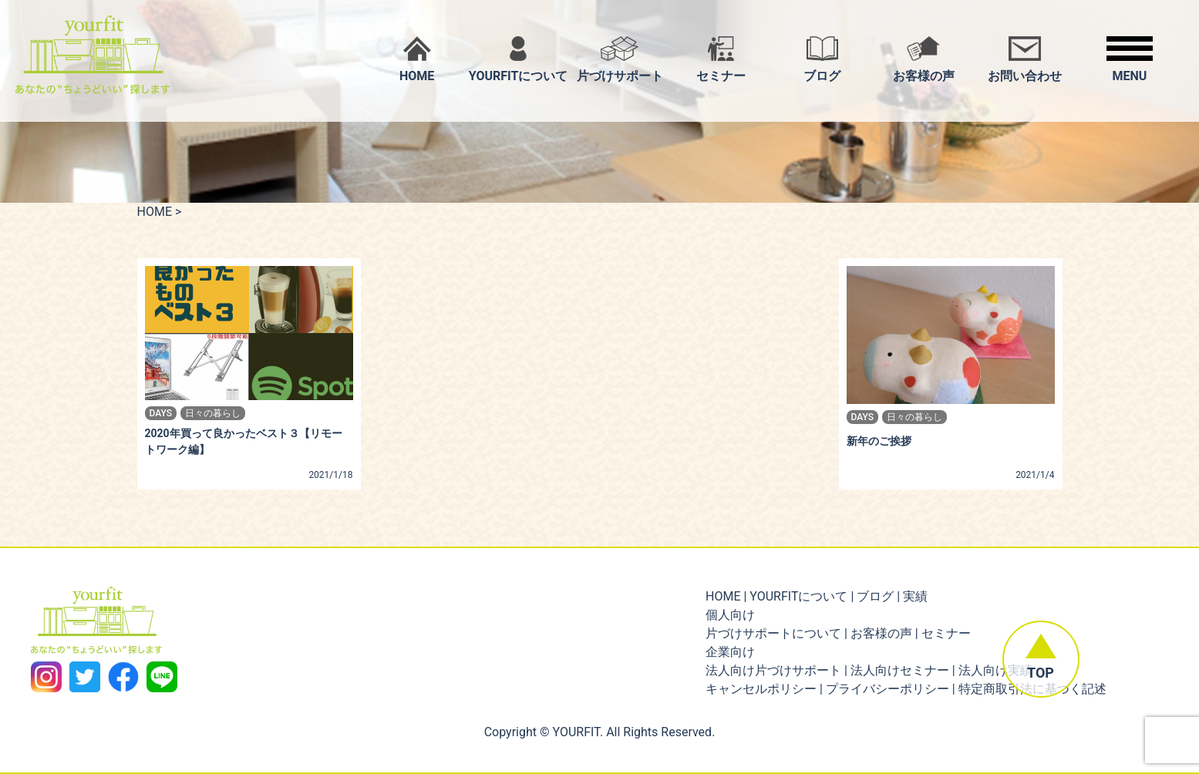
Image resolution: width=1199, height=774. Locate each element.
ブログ (875, 596)
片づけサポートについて (773, 633)
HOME (154, 211)
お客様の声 (881, 633)
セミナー (946, 633)
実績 (915, 596)
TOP (1040, 673)
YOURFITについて (798, 596)
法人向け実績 (995, 670)
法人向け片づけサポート (773, 670)
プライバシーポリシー (887, 688)
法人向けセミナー (899, 670)
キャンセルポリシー (761, 688)
